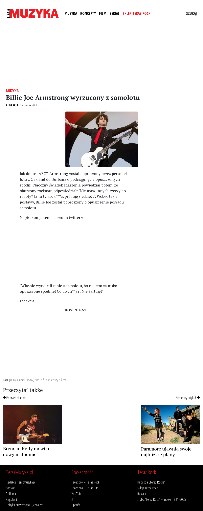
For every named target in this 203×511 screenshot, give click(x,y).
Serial (115, 13)
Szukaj (191, 13)
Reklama (11, 493)
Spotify (76, 504)
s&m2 (30, 379)
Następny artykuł (188, 397)
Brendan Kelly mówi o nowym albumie (26, 451)
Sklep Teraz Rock (136, 13)
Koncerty (88, 13)
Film (102, 13)
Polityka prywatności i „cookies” (25, 504)
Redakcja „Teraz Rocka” (151, 482)
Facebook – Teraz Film (85, 487)
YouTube (77, 493)
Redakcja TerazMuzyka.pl (20, 482)
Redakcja (12, 105)
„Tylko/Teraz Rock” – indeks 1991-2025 (161, 499)
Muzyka (70, 13)
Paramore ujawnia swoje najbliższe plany (166, 452)
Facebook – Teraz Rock (85, 482)
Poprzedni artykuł (15, 397)
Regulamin (12, 499)
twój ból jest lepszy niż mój (51, 379)
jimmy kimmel (17, 379)
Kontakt (10, 487)
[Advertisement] (101, 54)
